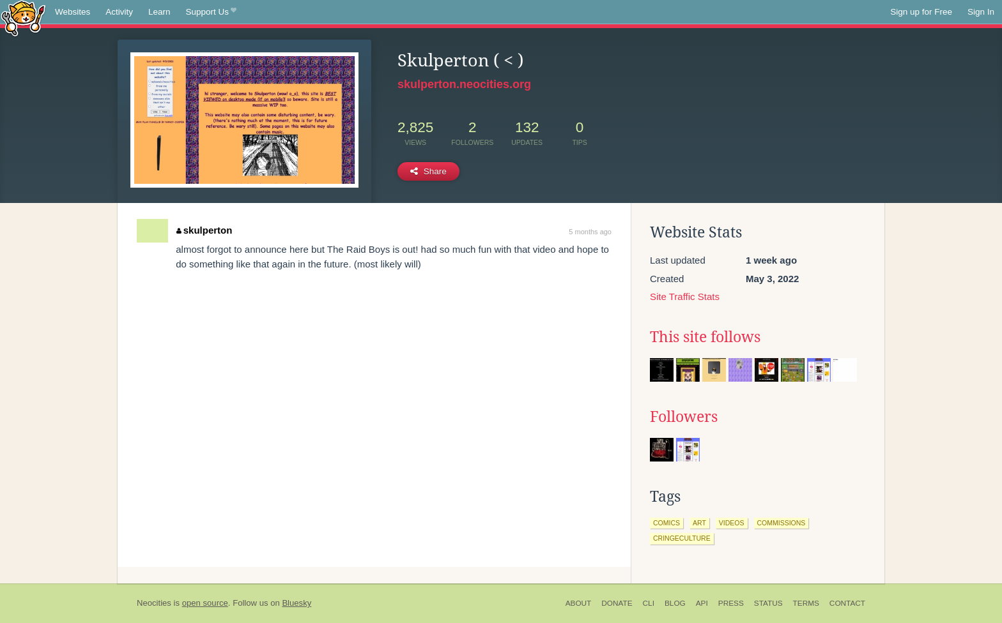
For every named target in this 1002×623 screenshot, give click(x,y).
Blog (675, 603)
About (579, 603)
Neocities (154, 603)
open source (205, 603)
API (702, 603)
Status (768, 603)
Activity (119, 12)
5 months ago (590, 232)
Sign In (980, 12)
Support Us (211, 12)
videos (731, 523)
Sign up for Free (921, 12)
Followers (684, 417)
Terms (806, 603)
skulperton (204, 230)
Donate (616, 603)
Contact (847, 603)
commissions (781, 523)
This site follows (705, 337)
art (699, 523)
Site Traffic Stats (685, 296)
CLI (648, 603)
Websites (72, 12)
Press (731, 603)
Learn (159, 12)
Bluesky (296, 603)
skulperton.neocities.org (464, 84)
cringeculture (682, 538)
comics (666, 523)
